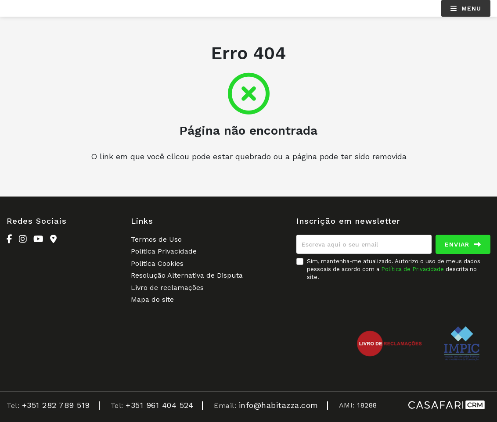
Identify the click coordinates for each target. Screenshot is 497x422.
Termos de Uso (156, 239)
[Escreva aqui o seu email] (364, 244)
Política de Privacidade (413, 269)
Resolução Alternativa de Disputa (187, 275)
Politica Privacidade (164, 251)
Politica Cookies (157, 263)
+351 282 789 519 (56, 405)
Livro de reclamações (167, 287)
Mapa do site (152, 299)
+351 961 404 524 (159, 405)
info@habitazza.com (278, 405)
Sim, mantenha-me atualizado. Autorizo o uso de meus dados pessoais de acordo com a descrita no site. (393, 269)
